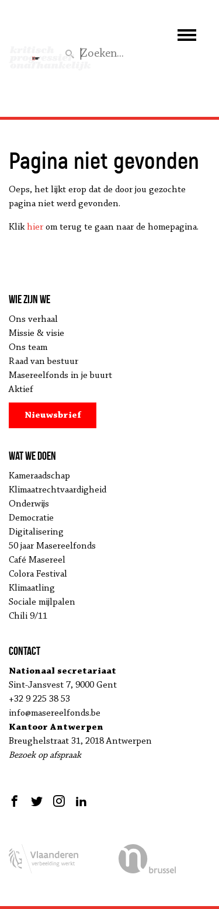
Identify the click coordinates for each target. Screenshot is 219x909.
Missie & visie (36, 333)
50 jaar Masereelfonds (52, 546)
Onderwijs (29, 504)
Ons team (28, 347)
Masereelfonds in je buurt (60, 375)
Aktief (21, 389)
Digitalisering (36, 532)
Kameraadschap (39, 476)
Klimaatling (32, 588)
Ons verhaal (33, 319)
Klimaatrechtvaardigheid (57, 490)
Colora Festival (38, 574)
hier (35, 227)
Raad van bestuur (43, 361)
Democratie (31, 518)
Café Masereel (37, 560)
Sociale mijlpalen (42, 602)
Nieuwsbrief (53, 415)
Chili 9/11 (28, 616)
